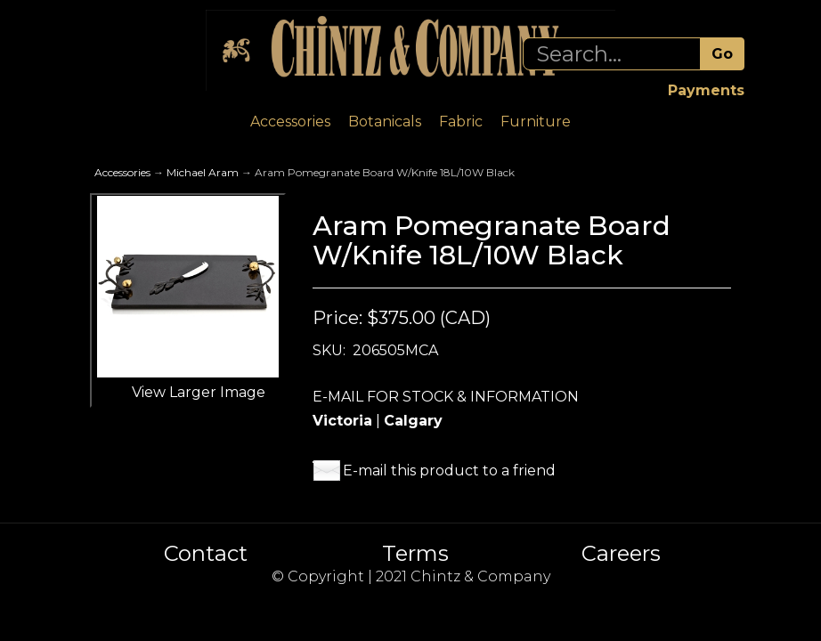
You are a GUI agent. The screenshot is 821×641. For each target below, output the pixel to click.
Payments (706, 90)
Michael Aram (203, 172)
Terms (415, 553)
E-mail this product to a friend (449, 470)
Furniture (535, 121)
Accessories (290, 121)
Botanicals (384, 121)
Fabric (461, 121)
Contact (206, 553)
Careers (621, 553)
